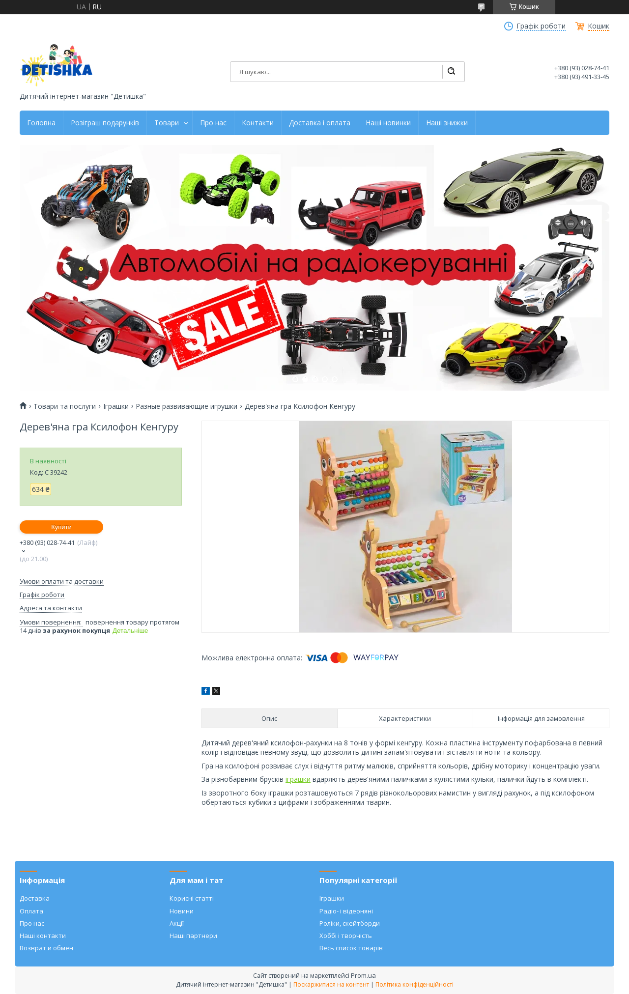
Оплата (31, 911)
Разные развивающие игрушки (186, 406)
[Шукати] (451, 72)
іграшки (298, 779)
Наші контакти (43, 935)
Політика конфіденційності (414, 984)
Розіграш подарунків (105, 122)
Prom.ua (363, 975)
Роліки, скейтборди (349, 923)
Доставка (35, 898)
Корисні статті (192, 898)
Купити (61, 527)
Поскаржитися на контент (331, 984)
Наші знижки (447, 122)
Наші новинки (388, 122)
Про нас (213, 122)
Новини (182, 911)
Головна (41, 122)
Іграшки (116, 406)
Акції (177, 923)
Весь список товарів (351, 947)
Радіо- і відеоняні (346, 911)
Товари (166, 122)
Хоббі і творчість (345, 935)
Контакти (258, 122)
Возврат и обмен (46, 947)
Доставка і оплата (319, 122)
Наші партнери (193, 935)
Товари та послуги (64, 406)
